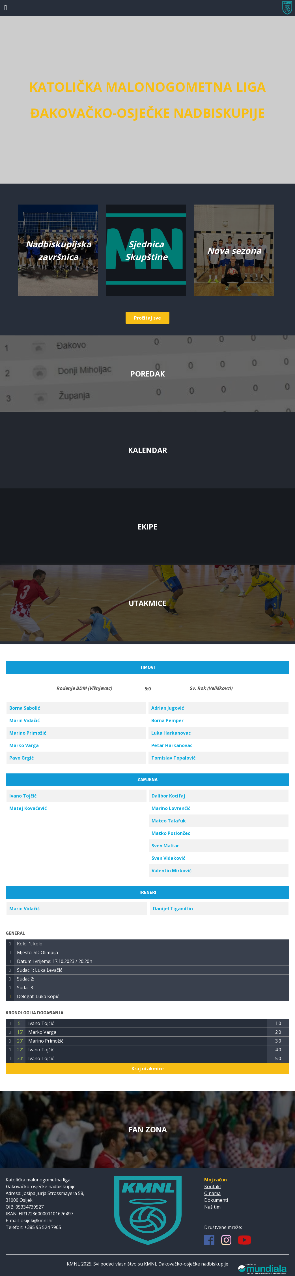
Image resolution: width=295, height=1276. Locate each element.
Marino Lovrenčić (171, 808)
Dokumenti (216, 1200)
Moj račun (215, 1180)
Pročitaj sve (147, 318)
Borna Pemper (167, 720)
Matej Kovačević (28, 808)
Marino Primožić (27, 733)
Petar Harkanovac (171, 745)
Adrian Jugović (167, 708)
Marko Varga (24, 745)
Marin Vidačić (24, 720)
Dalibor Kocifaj (168, 796)
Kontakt (212, 1186)
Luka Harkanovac (171, 733)
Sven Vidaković (168, 858)
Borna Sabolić (24, 708)
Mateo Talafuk (169, 821)
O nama (212, 1193)
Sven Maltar (165, 846)
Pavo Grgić (21, 758)
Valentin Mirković (171, 870)
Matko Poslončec (171, 833)
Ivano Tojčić (22, 796)
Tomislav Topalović (173, 758)
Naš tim (212, 1207)
